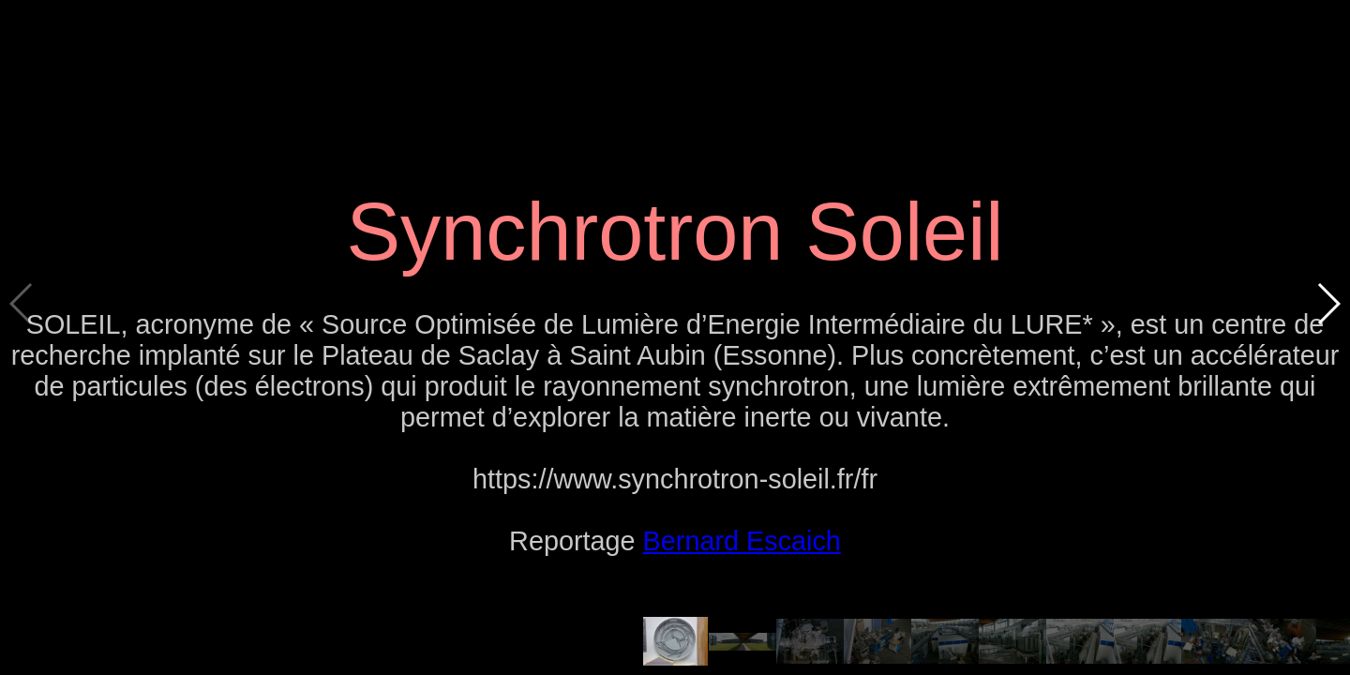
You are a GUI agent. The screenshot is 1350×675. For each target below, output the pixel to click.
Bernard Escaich (742, 541)
